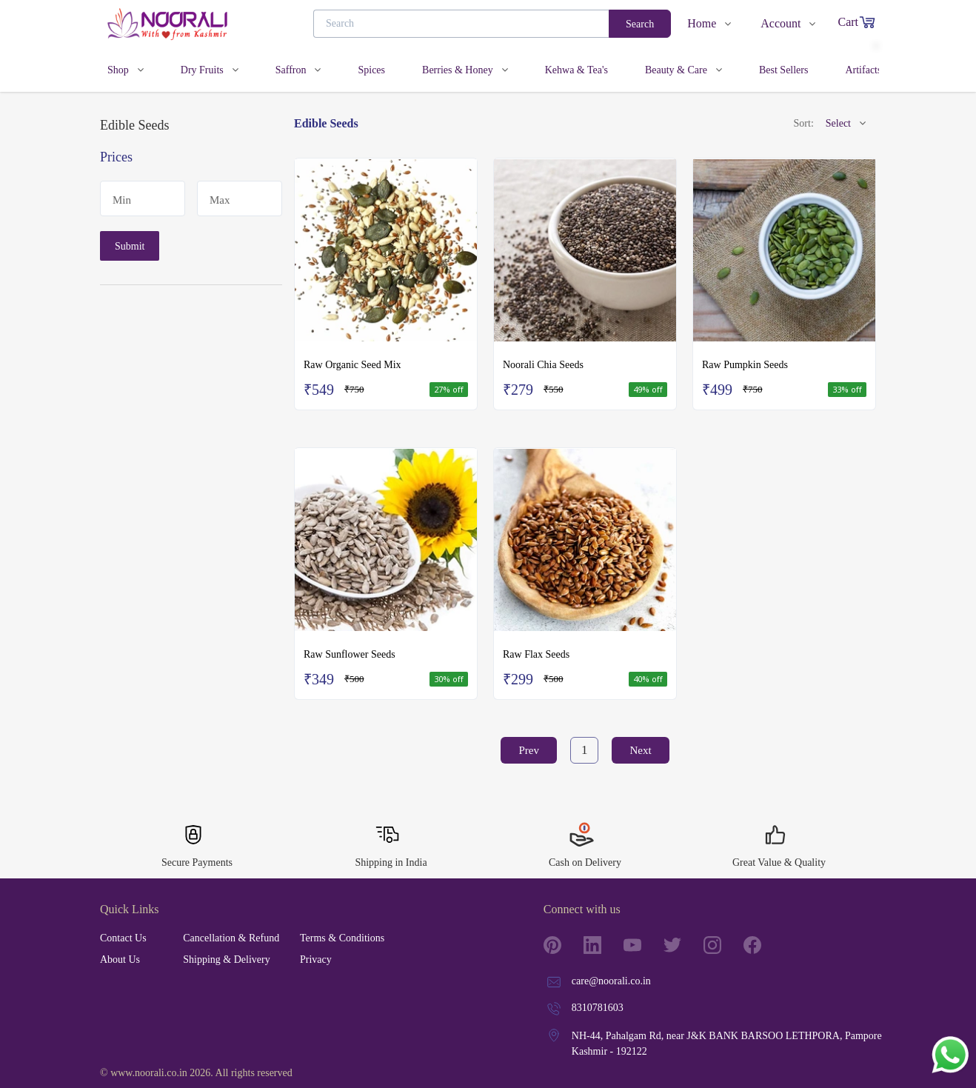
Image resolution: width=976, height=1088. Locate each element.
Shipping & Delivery (226, 959)
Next (640, 750)
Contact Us (123, 938)
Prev (528, 750)
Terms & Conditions (342, 938)
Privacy (316, 959)
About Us (120, 959)
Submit (129, 246)
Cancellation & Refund (231, 938)
